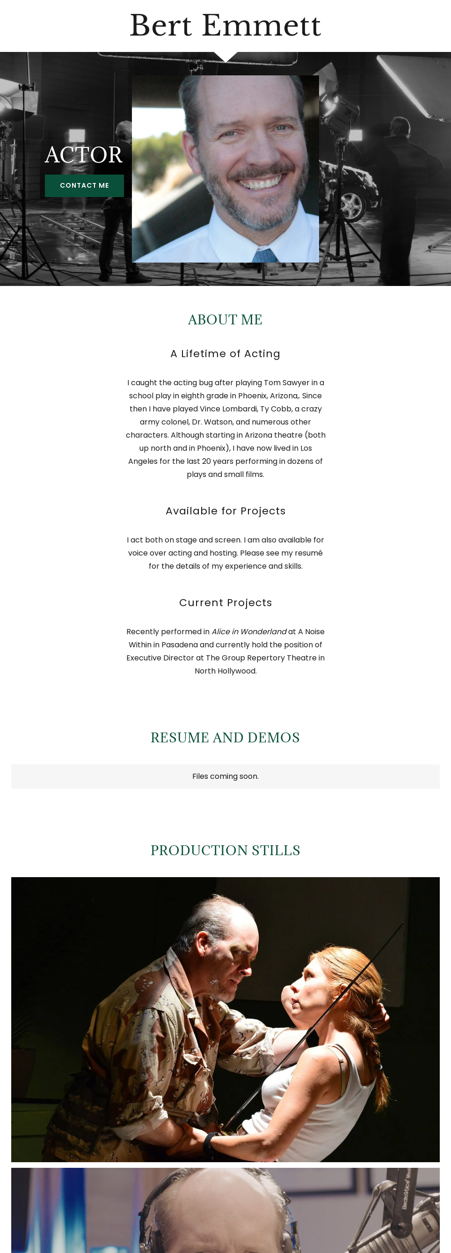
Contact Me (84, 185)
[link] (225, 33)
